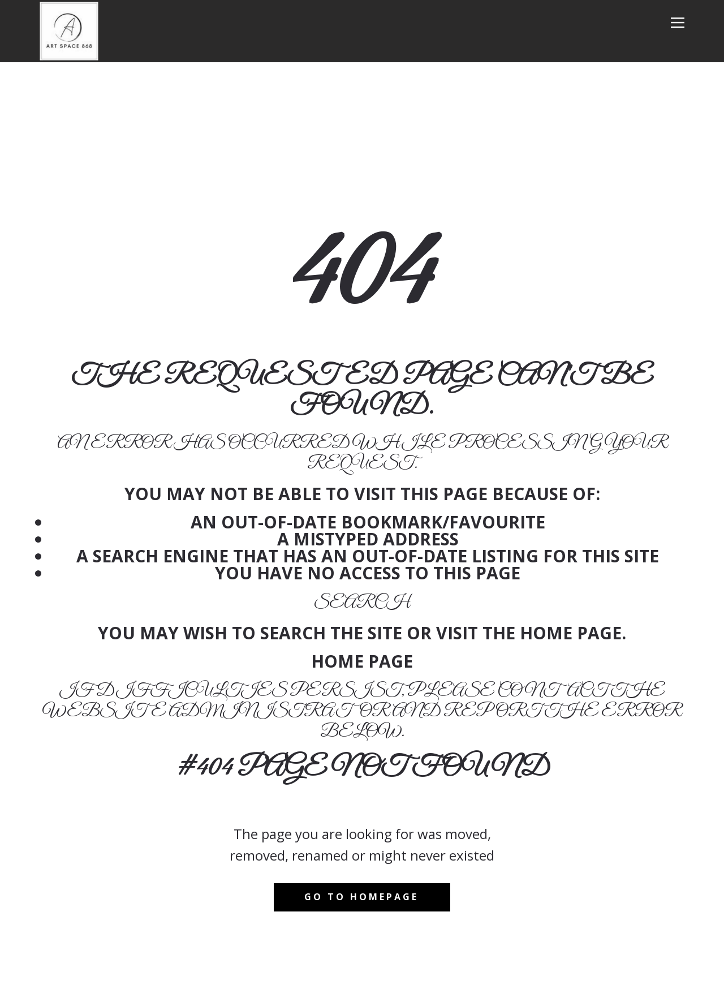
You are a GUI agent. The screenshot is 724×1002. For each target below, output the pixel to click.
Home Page (362, 661)
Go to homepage (361, 897)
